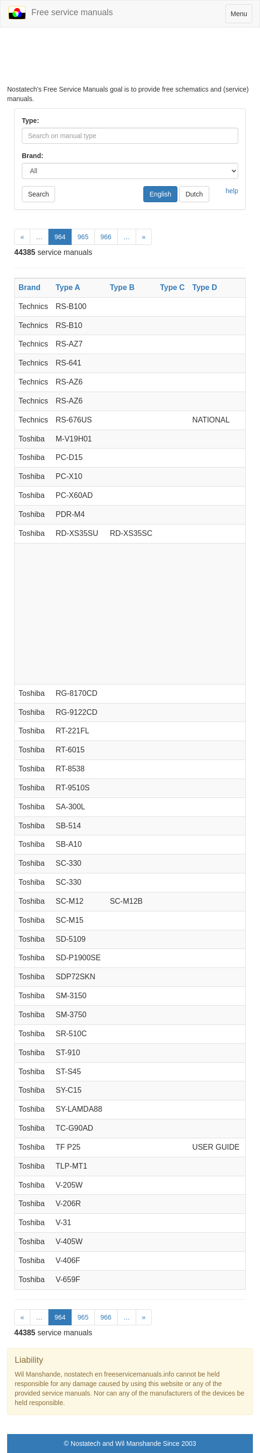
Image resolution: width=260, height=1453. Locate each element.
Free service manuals (60, 12)
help (232, 191)
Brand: (32, 155)
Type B (122, 287)
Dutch (194, 194)
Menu (241, 16)
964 (60, 237)
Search (38, 194)
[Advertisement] (130, 60)
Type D (204, 287)
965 (82, 237)
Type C (172, 287)
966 (106, 237)
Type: (30, 120)
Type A (68, 287)
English (160, 194)
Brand (29, 287)
